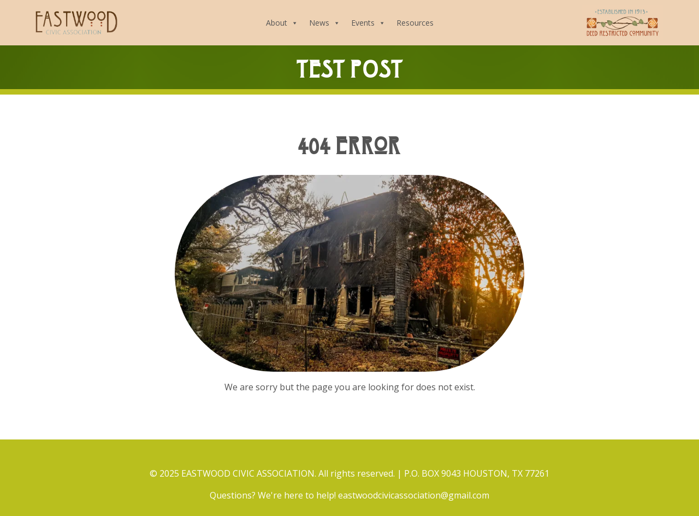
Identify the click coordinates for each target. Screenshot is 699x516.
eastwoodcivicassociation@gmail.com (413, 495)
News (324, 23)
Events (368, 23)
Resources (415, 22)
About (282, 23)
